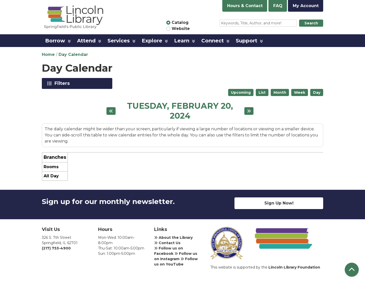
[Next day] (248, 111)
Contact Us (167, 243)
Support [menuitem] (246, 41)
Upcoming (241, 92)
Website (181, 28)
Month (279, 92)
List (262, 92)
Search (311, 23)
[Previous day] (111, 111)
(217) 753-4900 (56, 248)
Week (299, 92)
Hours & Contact (245, 5)
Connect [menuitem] (212, 41)
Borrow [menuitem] (55, 41)
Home (48, 54)
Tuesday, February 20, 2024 (180, 111)
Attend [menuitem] (86, 41)
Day (316, 92)
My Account (306, 5)
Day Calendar (73, 54)
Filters (62, 83)
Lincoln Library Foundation (294, 267)
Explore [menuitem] (152, 41)
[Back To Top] (352, 270)
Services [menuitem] (118, 41)
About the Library (173, 237)
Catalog (180, 22)
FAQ (277, 5)
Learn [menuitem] (181, 41)
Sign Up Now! (279, 203)
